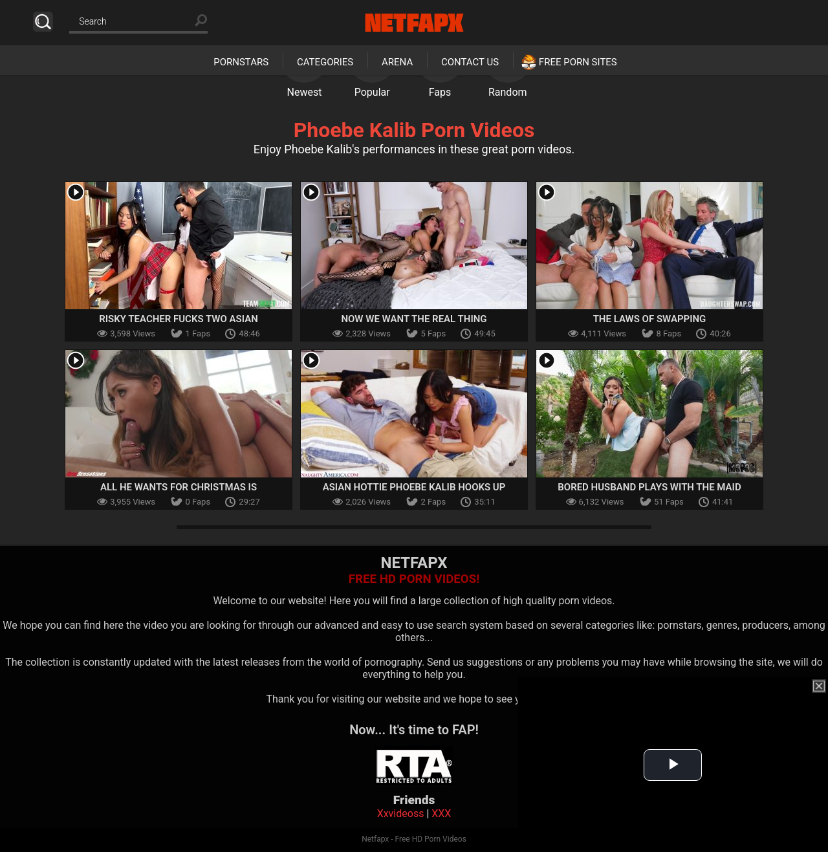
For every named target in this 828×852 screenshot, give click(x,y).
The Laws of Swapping (649, 319)
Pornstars (240, 62)
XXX (441, 813)
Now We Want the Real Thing (413, 319)
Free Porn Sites (578, 62)
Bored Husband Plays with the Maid (649, 487)
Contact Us (470, 62)
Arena (397, 62)
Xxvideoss (400, 813)
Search (43, 22)
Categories (325, 62)
